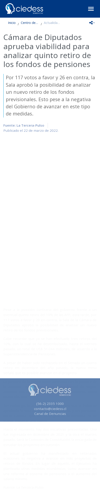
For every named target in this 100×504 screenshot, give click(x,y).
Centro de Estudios (30, 23)
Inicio (12, 23)
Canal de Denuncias (50, 413)
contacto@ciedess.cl (50, 408)
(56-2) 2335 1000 (50, 403)
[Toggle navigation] (90, 9)
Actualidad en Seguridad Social (53, 23)
